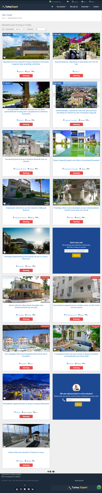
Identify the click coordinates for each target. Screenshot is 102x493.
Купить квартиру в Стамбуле (10, 476)
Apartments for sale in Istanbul (11, 474)
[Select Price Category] (40, 29)
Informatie (85, 7)
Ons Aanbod (61, 7)
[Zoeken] (75, 2)
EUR (92, 2)
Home (3, 18)
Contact (96, 7)
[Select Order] (19, 29)
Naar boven (79, 481)
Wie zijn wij (74, 7)
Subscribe (76, 255)
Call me (78, 404)
